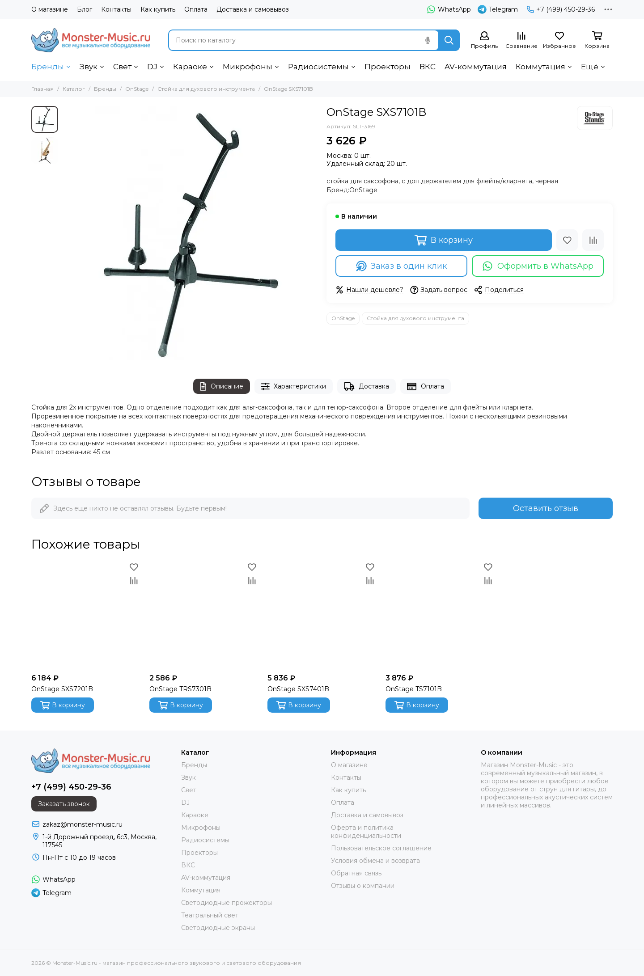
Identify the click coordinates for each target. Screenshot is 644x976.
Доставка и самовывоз (252, 9)
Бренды (47, 66)
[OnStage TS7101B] (440, 614)
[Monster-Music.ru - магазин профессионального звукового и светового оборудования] (90, 40)
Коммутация (540, 66)
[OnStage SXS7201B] (85, 614)
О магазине (49, 9)
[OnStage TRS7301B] (203, 614)
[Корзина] (597, 40)
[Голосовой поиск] (427, 40)
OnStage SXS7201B (62, 689)
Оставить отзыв (545, 508)
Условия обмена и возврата (375, 861)
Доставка (366, 386)
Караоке (190, 66)
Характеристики (293, 386)
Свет (122, 66)
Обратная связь (356, 873)
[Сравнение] (521, 40)
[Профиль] (484, 40)
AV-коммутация (476, 66)
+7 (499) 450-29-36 (561, 9)
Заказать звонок (64, 804)
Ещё (589, 66)
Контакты (116, 9)
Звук (88, 66)
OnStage (136, 88)
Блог (84, 9)
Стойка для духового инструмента (206, 88)
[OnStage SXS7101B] (190, 233)
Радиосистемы (318, 66)
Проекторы (387, 66)
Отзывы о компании (362, 886)
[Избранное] (559, 40)
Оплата (196, 9)
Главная (42, 88)
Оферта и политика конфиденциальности (366, 832)
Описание (221, 386)
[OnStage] (594, 118)
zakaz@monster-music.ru (82, 824)
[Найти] (449, 40)
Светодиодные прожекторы (226, 903)
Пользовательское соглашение (381, 848)
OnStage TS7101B (414, 689)
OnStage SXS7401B (298, 689)
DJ (152, 66)
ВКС (427, 66)
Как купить (157, 9)
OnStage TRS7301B (180, 689)
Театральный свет (209, 915)
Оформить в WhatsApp (537, 266)
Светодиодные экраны (218, 928)
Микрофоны (247, 66)
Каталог (74, 88)
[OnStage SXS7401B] (322, 614)
